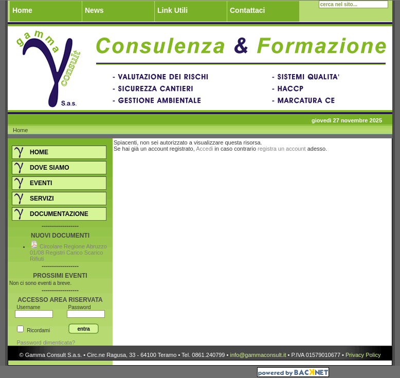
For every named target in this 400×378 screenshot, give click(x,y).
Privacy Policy (363, 355)
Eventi (41, 183)
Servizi (41, 198)
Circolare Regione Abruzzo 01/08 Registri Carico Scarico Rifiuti (68, 252)
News (94, 10)
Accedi (204, 149)
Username (28, 307)
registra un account (282, 149)
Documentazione (59, 214)
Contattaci (247, 10)
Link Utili (172, 10)
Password (79, 307)
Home (22, 10)
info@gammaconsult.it (258, 355)
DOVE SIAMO (49, 167)
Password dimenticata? (45, 342)
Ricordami (38, 330)
